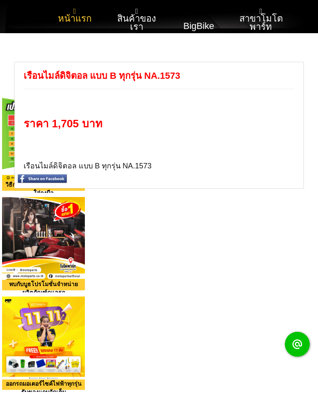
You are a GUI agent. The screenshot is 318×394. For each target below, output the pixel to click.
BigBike (198, 15)
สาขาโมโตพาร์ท (261, 19)
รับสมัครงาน (199, 53)
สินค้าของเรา (136, 19)
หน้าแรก (75, 15)
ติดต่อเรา (137, 53)
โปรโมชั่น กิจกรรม (74, 57)
